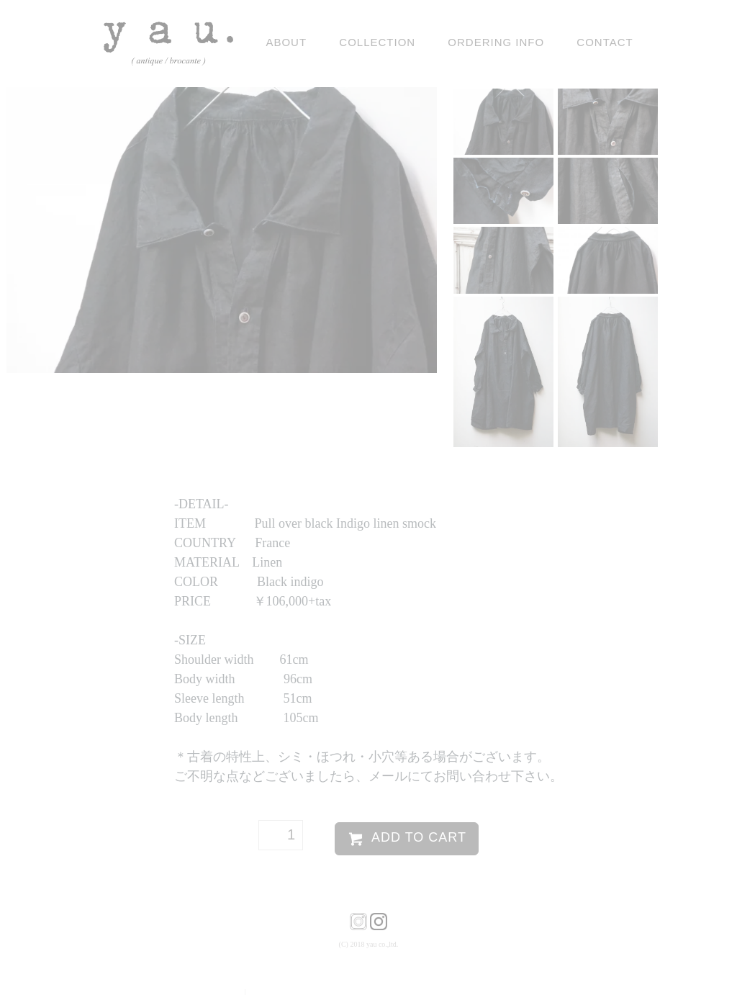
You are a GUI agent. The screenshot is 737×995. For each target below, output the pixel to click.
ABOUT (286, 42)
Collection (377, 42)
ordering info (496, 42)
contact (605, 42)
